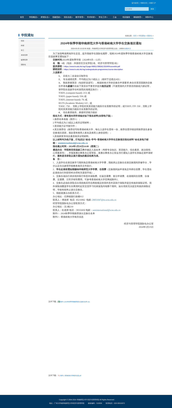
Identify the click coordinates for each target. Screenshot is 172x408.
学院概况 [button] (33, 17)
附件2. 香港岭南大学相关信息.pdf (70, 375)
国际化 (23, 65)
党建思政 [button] (56, 17)
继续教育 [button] (137, 17)
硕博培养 (24, 60)
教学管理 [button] (79, 17)
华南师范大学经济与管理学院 (44, 8)
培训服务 (126, 17)
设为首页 (135, 3)
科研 (22, 45)
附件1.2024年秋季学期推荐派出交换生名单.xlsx (75, 302)
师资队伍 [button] (45, 17)
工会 (115, 17)
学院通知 (142, 36)
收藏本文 (127, 48)
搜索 (152, 9)
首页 (22, 17)
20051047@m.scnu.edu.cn (104, 200)
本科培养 (24, 55)
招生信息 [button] (68, 17)
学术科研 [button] (91, 17)
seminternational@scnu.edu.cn (73, 143)
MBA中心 (149, 17)
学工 (22, 50)
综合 (22, 41)
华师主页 (143, 3)
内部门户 (152, 3)
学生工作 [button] (103, 17)
